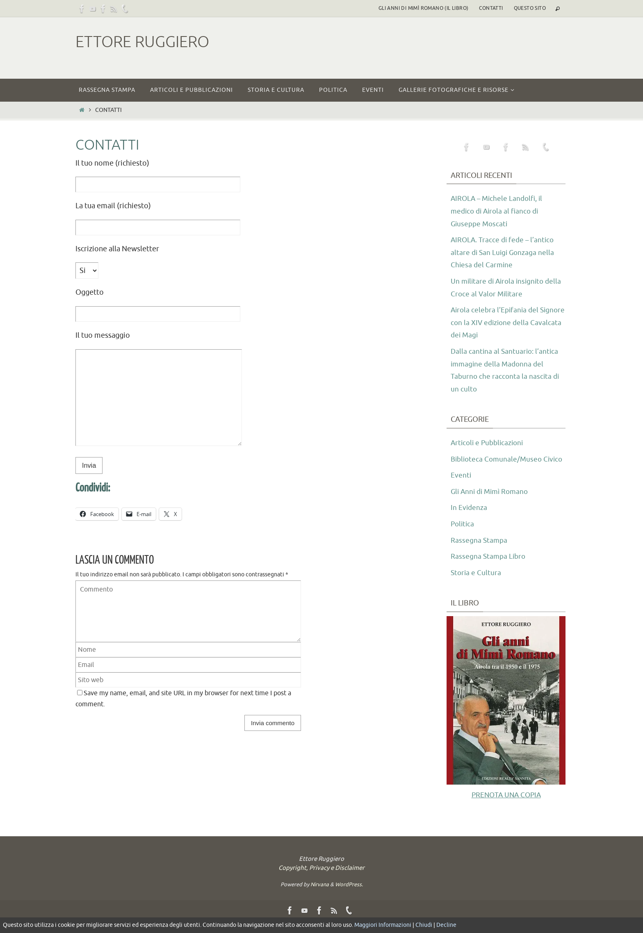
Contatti (491, 8)
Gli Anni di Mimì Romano (492, 503)
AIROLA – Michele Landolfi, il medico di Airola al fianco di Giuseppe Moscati (499, 211)
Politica (463, 536)
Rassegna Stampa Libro (489, 568)
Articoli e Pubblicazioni (489, 442)
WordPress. (349, 896)
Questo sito (530, 8)
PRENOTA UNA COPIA (506, 807)
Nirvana (319, 896)
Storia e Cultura (476, 584)
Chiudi (423, 925)
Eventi (461, 487)
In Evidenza (469, 520)
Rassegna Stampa (479, 552)
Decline (446, 925)
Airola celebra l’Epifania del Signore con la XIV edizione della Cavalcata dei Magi (505, 322)
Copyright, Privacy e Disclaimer (321, 880)
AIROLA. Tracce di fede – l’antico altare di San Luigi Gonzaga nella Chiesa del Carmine (504, 252)
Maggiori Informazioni (382, 925)
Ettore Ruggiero (142, 42)
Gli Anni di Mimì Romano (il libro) (424, 8)
